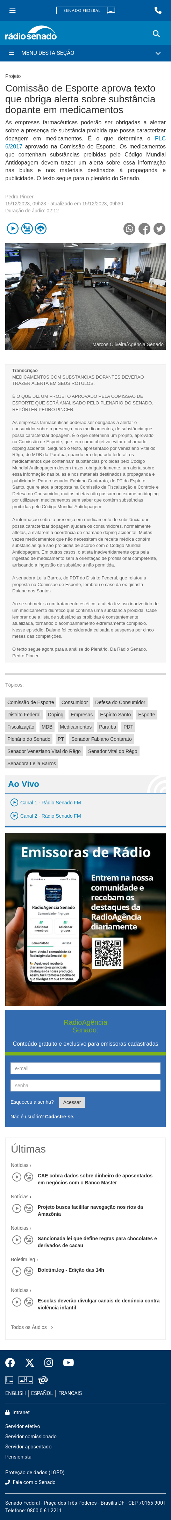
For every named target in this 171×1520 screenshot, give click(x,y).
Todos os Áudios (33, 1325)
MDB (47, 727)
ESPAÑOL (42, 1393)
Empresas (82, 714)
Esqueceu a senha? (32, 1102)
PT (61, 739)
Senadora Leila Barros (31, 763)
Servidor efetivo (22, 1427)
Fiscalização (20, 727)
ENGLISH (15, 1393)
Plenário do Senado (28, 739)
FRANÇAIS (70, 1393)
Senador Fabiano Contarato (101, 739)
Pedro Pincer (19, 196)
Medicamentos (76, 727)
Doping (55, 714)
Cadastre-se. (59, 1116)
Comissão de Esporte (30, 702)
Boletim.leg (23, 1259)
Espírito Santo (115, 714)
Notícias (20, 1165)
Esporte (146, 714)
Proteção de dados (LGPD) (35, 1473)
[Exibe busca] (156, 33)
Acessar (72, 1102)
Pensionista (18, 1457)
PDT (128, 727)
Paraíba (107, 727)
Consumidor (75, 702)
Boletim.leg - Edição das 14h (71, 1270)
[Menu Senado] (12, 10)
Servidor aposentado (28, 1447)
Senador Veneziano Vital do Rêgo (44, 751)
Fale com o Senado (30, 1482)
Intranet (17, 1413)
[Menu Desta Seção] (85, 53)
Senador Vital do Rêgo (112, 751)
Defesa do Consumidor (120, 702)
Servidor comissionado (31, 1437)
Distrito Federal (24, 714)
